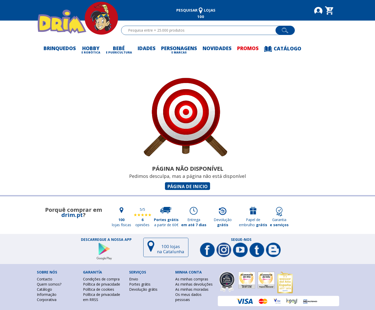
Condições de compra (101, 279)
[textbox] (200, 30)
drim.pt (72, 214)
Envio (133, 279)
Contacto (44, 279)
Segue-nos (241, 239)
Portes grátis (140, 284)
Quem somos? (49, 284)
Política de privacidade (101, 284)
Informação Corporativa (46, 297)
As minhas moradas (192, 289)
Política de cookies (98, 289)
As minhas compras (191, 279)
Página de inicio (187, 186)
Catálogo (44, 289)
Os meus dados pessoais (188, 297)
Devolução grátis (143, 289)
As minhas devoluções (194, 284)
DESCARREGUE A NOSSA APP (106, 239)
